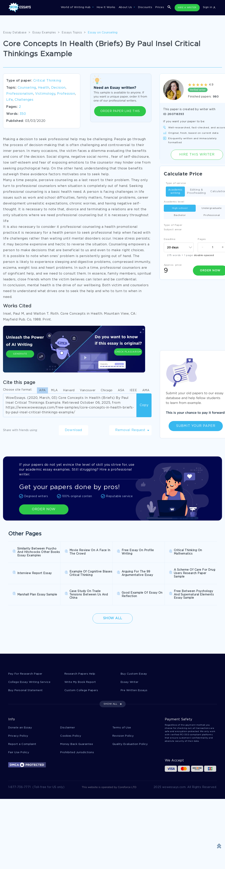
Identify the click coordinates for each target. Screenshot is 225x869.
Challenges (24, 99)
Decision (58, 87)
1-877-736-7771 (19, 787)
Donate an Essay (20, 728)
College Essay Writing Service (29, 682)
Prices (159, 7)
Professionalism (19, 93)
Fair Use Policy (18, 752)
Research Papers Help (79, 674)
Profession (66, 93)
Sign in (209, 7)
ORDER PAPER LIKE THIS (120, 111)
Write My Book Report (80, 682)
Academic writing (175, 191)
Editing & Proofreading (196, 191)
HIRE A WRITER (187, 8)
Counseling (27, 87)
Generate (20, 354)
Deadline (169, 239)
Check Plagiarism (128, 352)
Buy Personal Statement (25, 690)
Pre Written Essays (134, 690)
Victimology (45, 93)
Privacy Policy (18, 736)
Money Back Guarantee (76, 744)
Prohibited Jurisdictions (77, 752)
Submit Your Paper (195, 425)
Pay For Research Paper (25, 674)
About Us (126, 7)
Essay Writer (129, 682)
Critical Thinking (47, 80)
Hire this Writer (197, 154)
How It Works (106, 7)
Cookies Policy (70, 736)
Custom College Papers (81, 690)
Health (43, 87)
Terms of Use (121, 728)
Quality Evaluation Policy (130, 744)
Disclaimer (67, 728)
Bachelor (180, 215)
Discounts (145, 7)
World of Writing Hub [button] (76, 7)
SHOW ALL (110, 704)
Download (73, 430)
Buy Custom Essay (134, 674)
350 (23, 113)
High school (180, 208)
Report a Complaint (22, 744)
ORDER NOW (44, 509)
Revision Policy (123, 736)
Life (9, 99)
